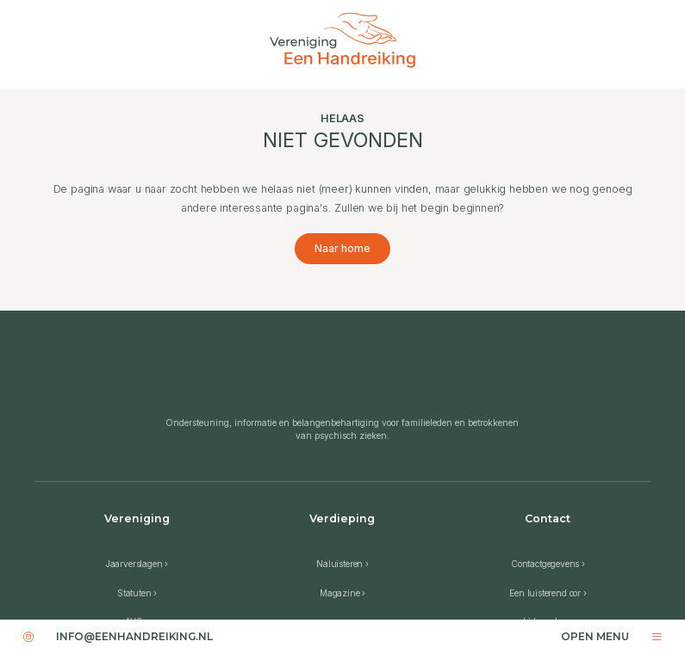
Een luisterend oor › (547, 593)
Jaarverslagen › (137, 563)
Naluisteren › (342, 563)
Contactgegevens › (548, 563)
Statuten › (137, 593)
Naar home (342, 248)
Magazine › (342, 593)
